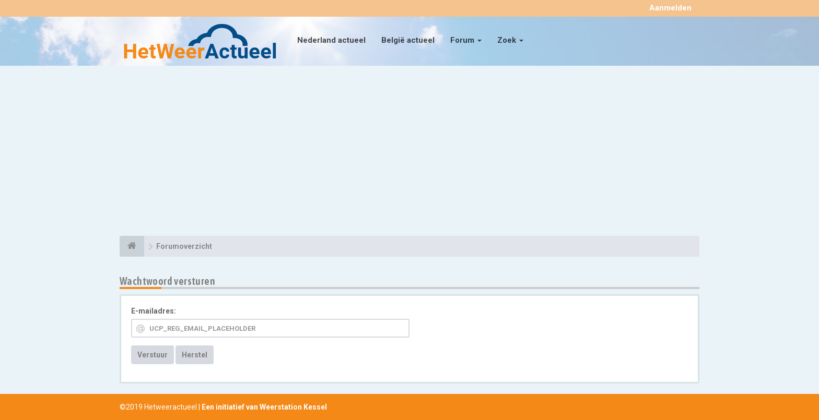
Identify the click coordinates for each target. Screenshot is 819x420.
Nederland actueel (331, 40)
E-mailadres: (153, 311)
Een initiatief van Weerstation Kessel (264, 407)
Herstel (194, 355)
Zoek (510, 40)
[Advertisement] (409, 152)
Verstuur (152, 355)
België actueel (408, 40)
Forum (466, 40)
